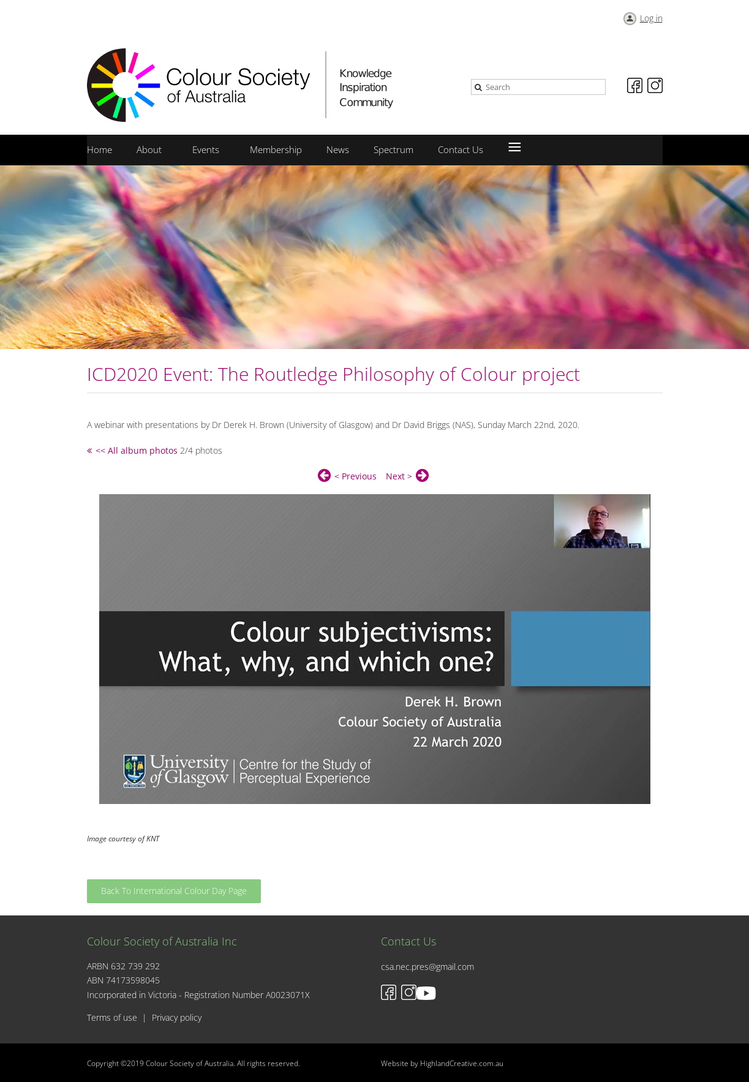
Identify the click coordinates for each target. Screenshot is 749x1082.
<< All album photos (137, 450)
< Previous (355, 476)
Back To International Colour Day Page (174, 890)
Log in (651, 18)
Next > (399, 476)
